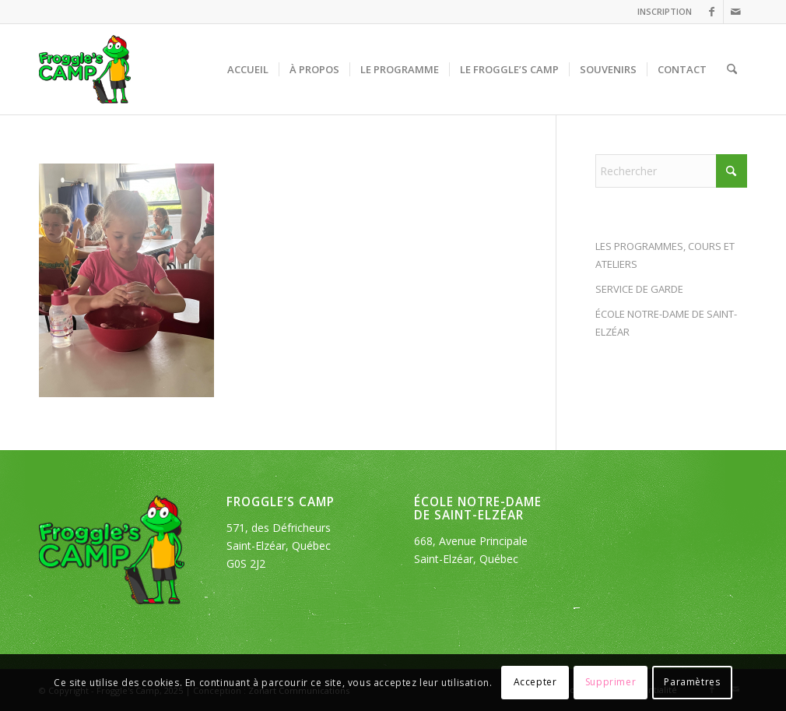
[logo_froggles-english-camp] (85, 69)
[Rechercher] (732, 69)
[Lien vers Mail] (735, 11)
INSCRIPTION (664, 11)
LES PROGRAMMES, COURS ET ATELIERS (665, 255)
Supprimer (610, 681)
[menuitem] (661, 12)
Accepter (535, 681)
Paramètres (692, 681)
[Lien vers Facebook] (711, 11)
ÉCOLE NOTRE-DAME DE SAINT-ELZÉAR (666, 323)
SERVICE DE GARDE (639, 289)
